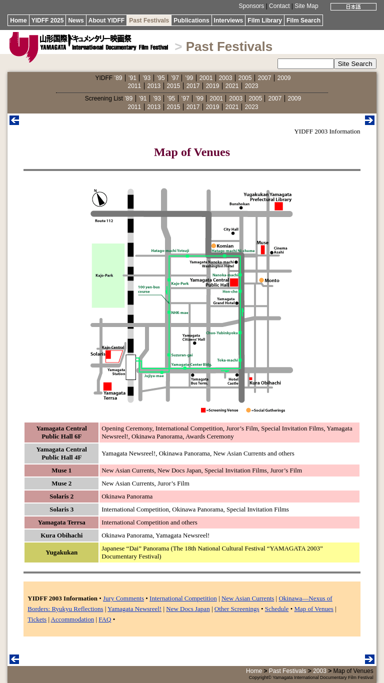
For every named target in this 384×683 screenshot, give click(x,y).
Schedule (277, 608)
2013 (154, 86)
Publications (191, 20)
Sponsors (251, 6)
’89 (118, 78)
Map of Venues (313, 608)
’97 (175, 78)
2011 (135, 86)
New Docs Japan (188, 608)
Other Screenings (237, 608)
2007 (265, 78)
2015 (173, 86)
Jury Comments (123, 598)
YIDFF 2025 (48, 20)
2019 (213, 86)
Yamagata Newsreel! (135, 608)
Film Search (303, 20)
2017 (193, 86)
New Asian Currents (248, 598)
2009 (284, 78)
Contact (279, 6)
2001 (206, 78)
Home (18, 20)
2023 (251, 86)
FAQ (104, 619)
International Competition (183, 598)
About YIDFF (106, 20)
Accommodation (72, 619)
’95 (161, 78)
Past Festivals (149, 20)
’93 (146, 78)
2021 (232, 86)
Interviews (229, 20)
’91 (132, 78)
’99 (189, 78)
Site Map (306, 6)
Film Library (265, 20)
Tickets (37, 619)
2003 (225, 78)
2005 (245, 78)
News (76, 20)
